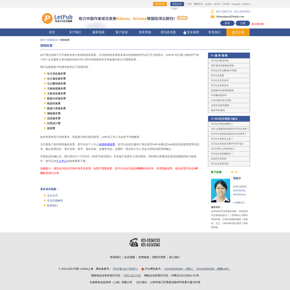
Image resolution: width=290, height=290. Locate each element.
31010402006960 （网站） (179, 268)
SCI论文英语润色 (220, 60)
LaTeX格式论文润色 (221, 100)
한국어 (217, 4)
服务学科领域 (218, 110)
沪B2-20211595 (132, 275)
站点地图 (129, 257)
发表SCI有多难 (218, 158)
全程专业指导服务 (220, 105)
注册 (242, 23)
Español (246, 4)
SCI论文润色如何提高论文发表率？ (229, 133)
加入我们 (174, 257)
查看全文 (240, 202)
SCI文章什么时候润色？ (223, 148)
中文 (189, 4)
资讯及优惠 (168, 32)
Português (236, 4)
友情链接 (143, 257)
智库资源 (145, 32)
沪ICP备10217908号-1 (125, 268)
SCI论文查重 (217, 75)
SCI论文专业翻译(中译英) (224, 70)
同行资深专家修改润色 (222, 65)
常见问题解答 (55, 200)
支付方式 (52, 195)
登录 (227, 23)
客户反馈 (122, 32)
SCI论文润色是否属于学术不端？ (228, 143)
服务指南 (98, 32)
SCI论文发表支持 (220, 85)
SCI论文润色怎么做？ (222, 138)
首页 (52, 32)
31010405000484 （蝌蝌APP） (213, 268)
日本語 (226, 4)
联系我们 (215, 32)
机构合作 (177, 4)
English (208, 4)
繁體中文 (198, 4)
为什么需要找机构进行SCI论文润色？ (230, 129)
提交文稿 (238, 32)
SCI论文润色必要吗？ (222, 124)
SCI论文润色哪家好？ (222, 153)
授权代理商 (159, 257)
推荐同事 (160, 4)
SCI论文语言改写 (220, 80)
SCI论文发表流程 (220, 163)
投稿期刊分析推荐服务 (222, 90)
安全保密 (191, 32)
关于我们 (75, 32)
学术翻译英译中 (219, 95)
